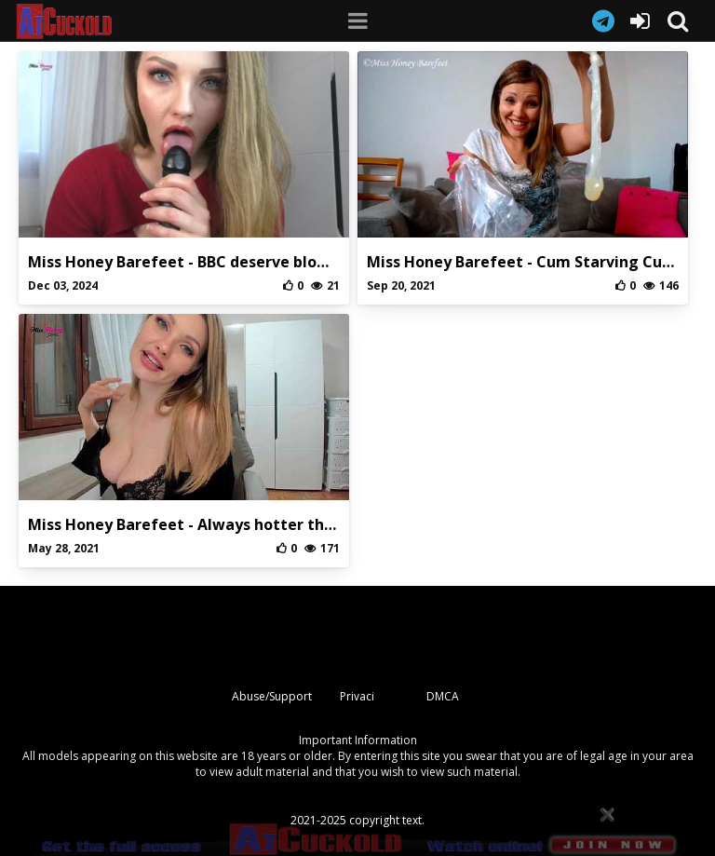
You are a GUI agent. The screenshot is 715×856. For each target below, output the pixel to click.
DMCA (442, 696)
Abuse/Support (272, 696)
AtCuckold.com (82, 21)
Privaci (357, 696)
